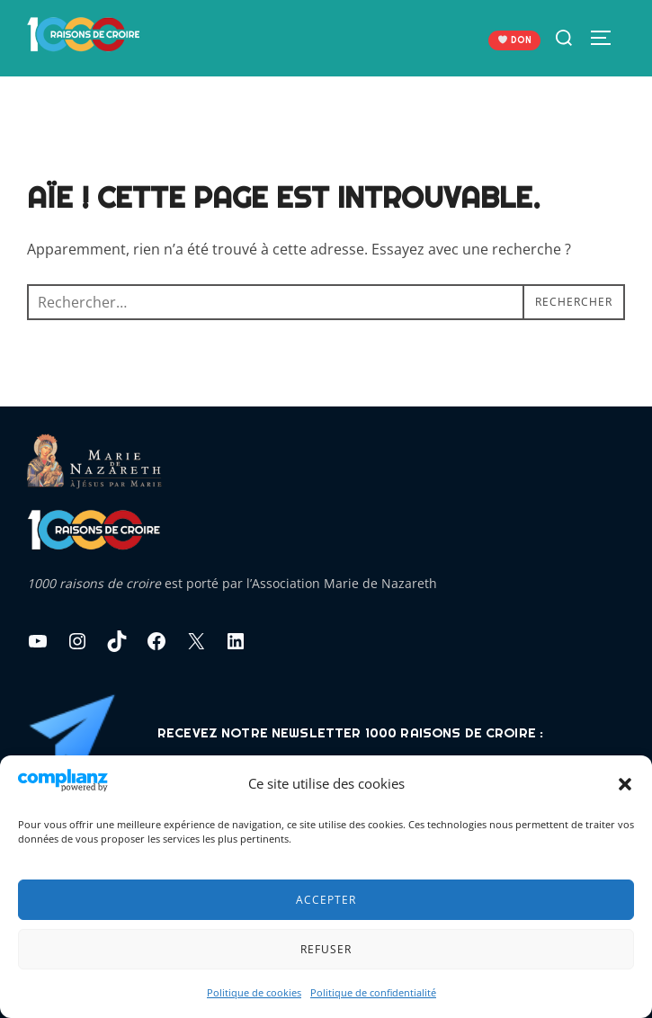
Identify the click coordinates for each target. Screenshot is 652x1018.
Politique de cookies (254, 992)
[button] (625, 784)
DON (514, 40)
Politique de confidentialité (373, 992)
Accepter (326, 899)
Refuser (326, 949)
